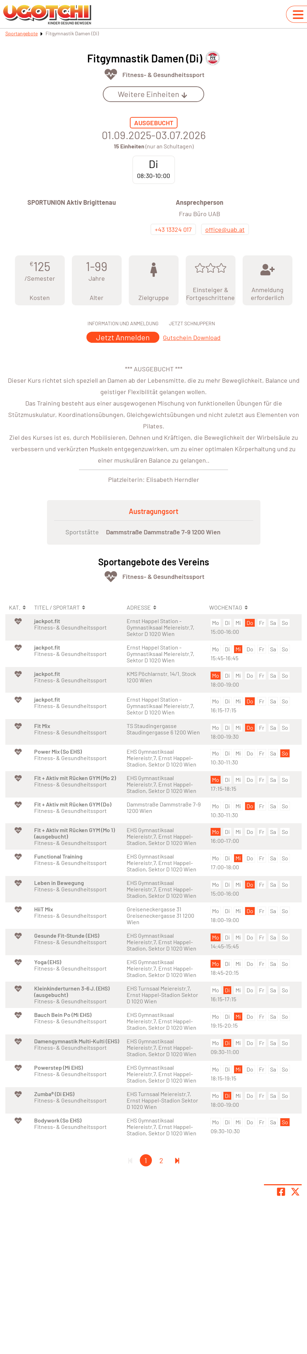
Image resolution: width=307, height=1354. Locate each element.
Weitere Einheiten (152, 93)
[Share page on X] (295, 1191)
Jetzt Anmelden (123, 337)
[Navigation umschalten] (298, 14)
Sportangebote (21, 33)
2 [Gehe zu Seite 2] (161, 1160)
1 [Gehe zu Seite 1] (145, 1160)
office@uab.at (225, 229)
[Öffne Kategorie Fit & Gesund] (111, 74)
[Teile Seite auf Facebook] (281, 1191)
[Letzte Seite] (177, 1160)
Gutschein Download (192, 337)
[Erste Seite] (130, 1160)
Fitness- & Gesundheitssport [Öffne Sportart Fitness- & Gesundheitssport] (163, 74)
